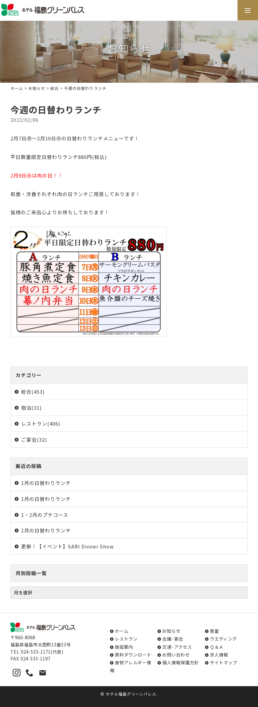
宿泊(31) (31, 407)
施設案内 (124, 646)
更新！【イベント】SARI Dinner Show (67, 546)
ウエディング (223, 638)
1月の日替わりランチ (46, 482)
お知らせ (36, 88)
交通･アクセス (177, 646)
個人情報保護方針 (180, 662)
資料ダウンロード (133, 654)
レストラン (126, 638)
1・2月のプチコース (44, 514)
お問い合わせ (176, 654)
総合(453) (33, 391)
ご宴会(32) (34, 439)
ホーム (16, 88)
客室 (214, 631)
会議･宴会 (172, 638)
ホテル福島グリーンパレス (131, 694)
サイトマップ (223, 662)
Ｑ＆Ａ (217, 646)
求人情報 (219, 654)
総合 (54, 88)
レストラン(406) (40, 423)
